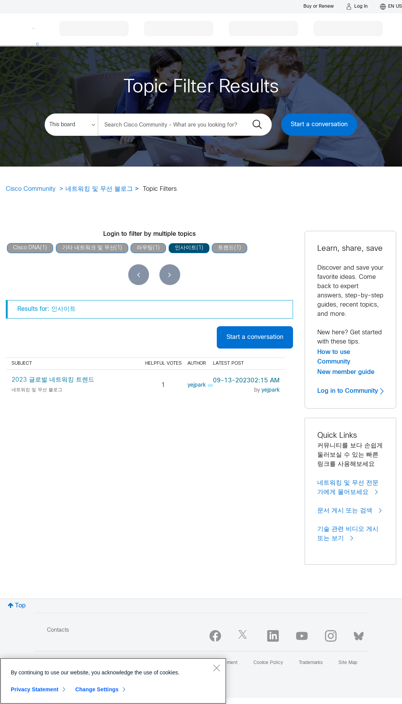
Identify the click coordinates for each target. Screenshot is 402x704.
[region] (113, 681)
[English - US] (391, 6)
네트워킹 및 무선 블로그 (99, 189)
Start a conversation (319, 124)
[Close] (216, 668)
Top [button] (20, 606)
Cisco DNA (26, 247)
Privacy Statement (35, 689)
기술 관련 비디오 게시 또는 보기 (348, 534)
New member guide (345, 372)
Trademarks (311, 663)
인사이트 (185, 247)
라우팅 (145, 247)
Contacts (58, 630)
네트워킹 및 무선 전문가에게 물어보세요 (348, 488)
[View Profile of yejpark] (197, 385)
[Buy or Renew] (318, 6)
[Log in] (357, 6)
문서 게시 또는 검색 (349, 510)
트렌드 (226, 247)
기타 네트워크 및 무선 (88, 247)
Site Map (347, 663)
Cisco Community (30, 189)
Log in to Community (350, 391)
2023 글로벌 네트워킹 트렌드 (53, 380)
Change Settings (97, 689)
